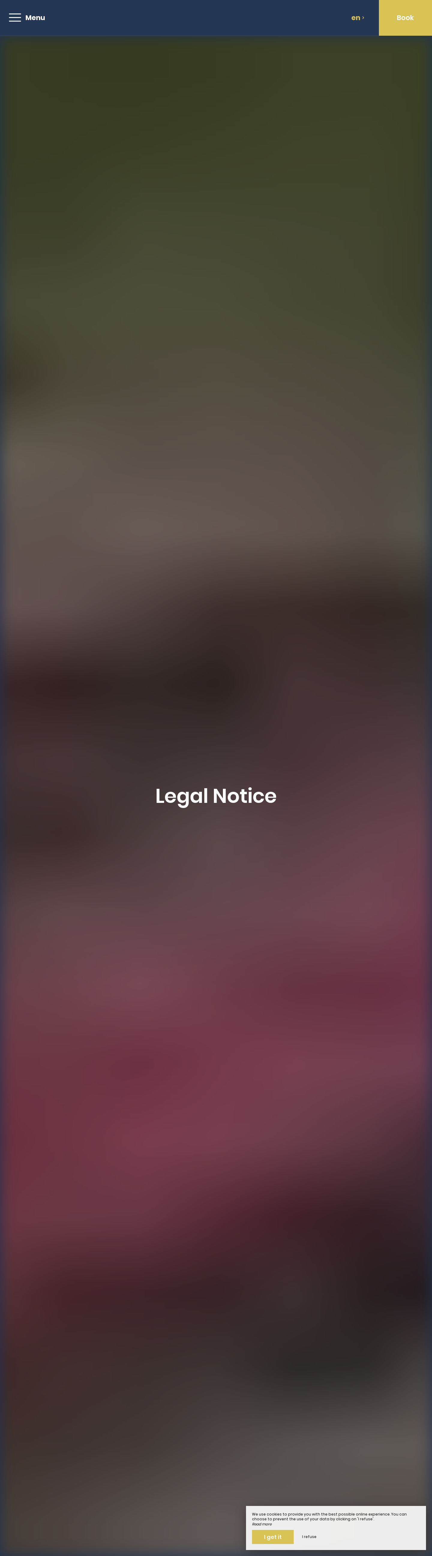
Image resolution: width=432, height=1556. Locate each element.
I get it (273, 1537)
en (357, 17)
